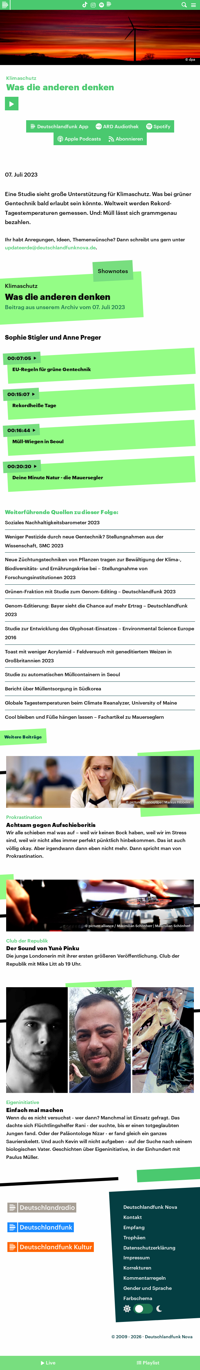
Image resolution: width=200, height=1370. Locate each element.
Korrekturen (137, 1267)
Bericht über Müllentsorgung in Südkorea (53, 688)
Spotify (158, 126)
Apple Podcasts (79, 139)
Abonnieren (125, 139)
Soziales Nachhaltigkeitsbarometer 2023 (52, 522)
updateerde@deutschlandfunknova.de (50, 247)
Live (50, 1362)
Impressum (136, 1257)
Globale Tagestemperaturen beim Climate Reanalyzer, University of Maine (91, 702)
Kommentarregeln (144, 1278)
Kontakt (132, 1217)
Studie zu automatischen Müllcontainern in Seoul (62, 674)
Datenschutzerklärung (149, 1247)
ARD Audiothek (117, 126)
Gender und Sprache (147, 1288)
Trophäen (134, 1237)
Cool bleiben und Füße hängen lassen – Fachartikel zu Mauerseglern (84, 717)
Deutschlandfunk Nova (150, 1207)
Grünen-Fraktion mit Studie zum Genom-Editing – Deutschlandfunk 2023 (90, 591)
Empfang (134, 1227)
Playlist (151, 1362)
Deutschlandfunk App (59, 126)
